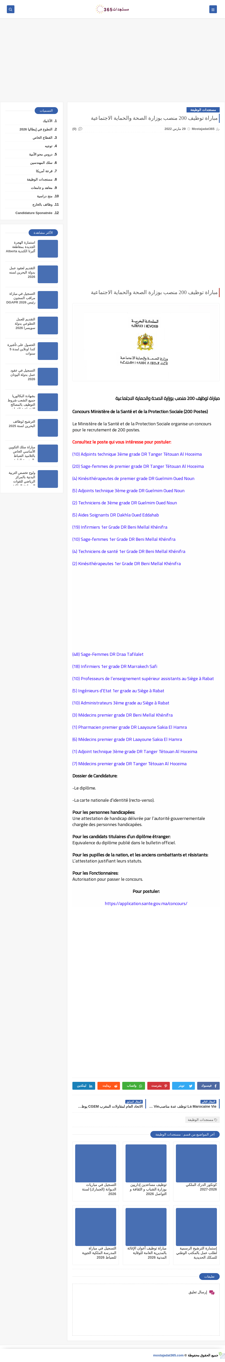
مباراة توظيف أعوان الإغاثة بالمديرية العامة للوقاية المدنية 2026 (147, 1252)
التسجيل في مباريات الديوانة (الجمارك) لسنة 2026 (99, 1189)
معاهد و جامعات (41, 188)
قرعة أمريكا (44, 171)
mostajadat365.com (168, 1355)
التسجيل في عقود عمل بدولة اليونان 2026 (22, 375)
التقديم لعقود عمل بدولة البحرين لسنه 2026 (22, 272)
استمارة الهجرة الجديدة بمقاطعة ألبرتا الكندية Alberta (20, 247)
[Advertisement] (112, 62)
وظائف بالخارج (42, 204)
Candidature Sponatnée (33, 213)
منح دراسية (44, 196)
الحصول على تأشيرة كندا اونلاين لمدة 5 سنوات (21, 349)
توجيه (48, 146)
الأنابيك (47, 121)
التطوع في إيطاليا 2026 (35, 129)
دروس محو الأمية (40, 154)
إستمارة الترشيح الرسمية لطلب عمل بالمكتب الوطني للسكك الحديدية (196, 1252)
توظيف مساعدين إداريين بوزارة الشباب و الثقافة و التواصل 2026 (148, 1189)
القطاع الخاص (42, 138)
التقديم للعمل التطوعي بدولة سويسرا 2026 (25, 323)
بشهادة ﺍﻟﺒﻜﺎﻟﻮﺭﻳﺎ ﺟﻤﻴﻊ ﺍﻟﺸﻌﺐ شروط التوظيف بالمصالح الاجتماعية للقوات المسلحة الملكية (21, 404)
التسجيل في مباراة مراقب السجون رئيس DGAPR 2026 (20, 298)
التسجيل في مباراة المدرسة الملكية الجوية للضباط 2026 (99, 1252)
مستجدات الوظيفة (203, 110)
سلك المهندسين (41, 163)
